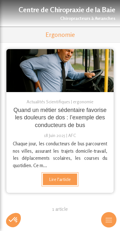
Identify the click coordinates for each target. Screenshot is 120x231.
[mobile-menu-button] (109, 220)
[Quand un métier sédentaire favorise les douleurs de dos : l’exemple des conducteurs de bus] (60, 70)
